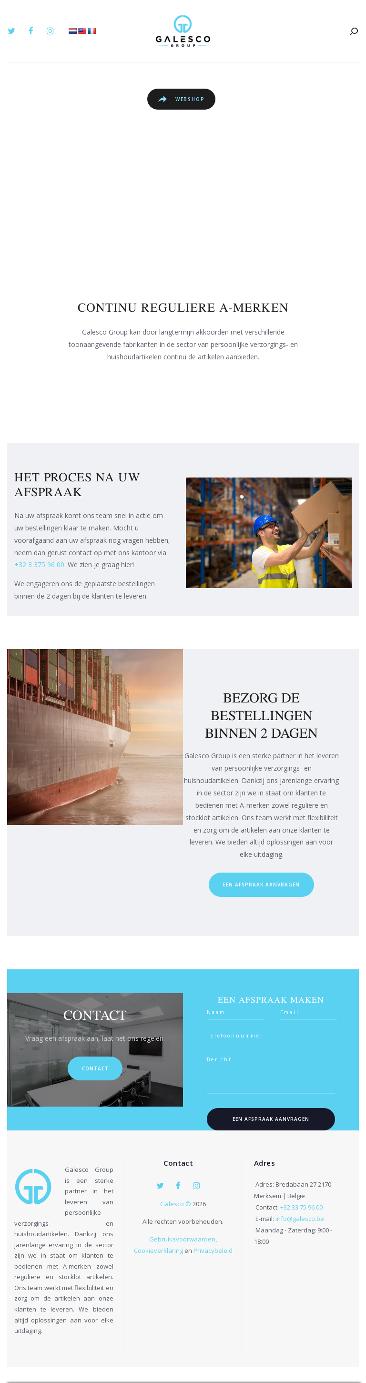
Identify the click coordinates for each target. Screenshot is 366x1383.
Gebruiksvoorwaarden (182, 1239)
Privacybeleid (213, 1251)
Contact (95, 1068)
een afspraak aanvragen (261, 884)
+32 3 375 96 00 (39, 564)
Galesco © (176, 1204)
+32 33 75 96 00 (301, 1207)
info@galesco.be (299, 1218)
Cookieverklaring (158, 1251)
